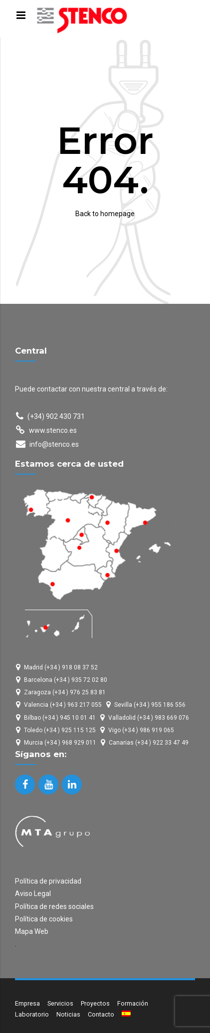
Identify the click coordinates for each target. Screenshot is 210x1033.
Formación (132, 1003)
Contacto (101, 1014)
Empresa (27, 1003)
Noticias (68, 1014)
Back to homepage (105, 214)
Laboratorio (32, 1014)
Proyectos (95, 1003)
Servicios (60, 1003)
